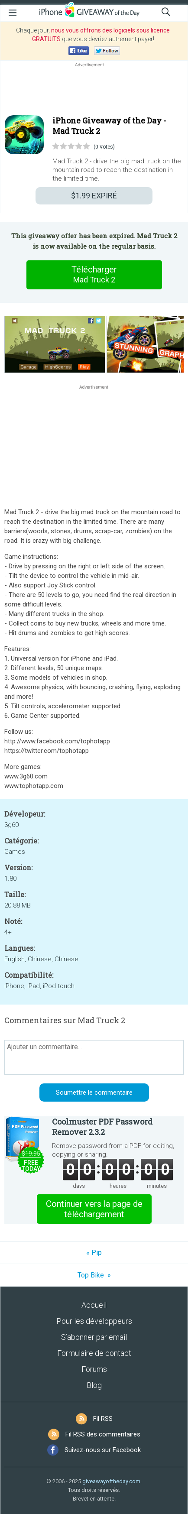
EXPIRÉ (94, 195)
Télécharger (94, 274)
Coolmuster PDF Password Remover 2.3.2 (102, 1126)
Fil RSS (103, 1419)
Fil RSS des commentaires (102, 1434)
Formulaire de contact (94, 1353)
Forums (94, 1369)
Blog (94, 1385)
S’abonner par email (94, 1337)
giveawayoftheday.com (111, 1481)
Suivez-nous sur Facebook (103, 1450)
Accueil (94, 1305)
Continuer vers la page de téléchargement (94, 1209)
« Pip (94, 1252)
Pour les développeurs (94, 1321)
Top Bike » (94, 1275)
